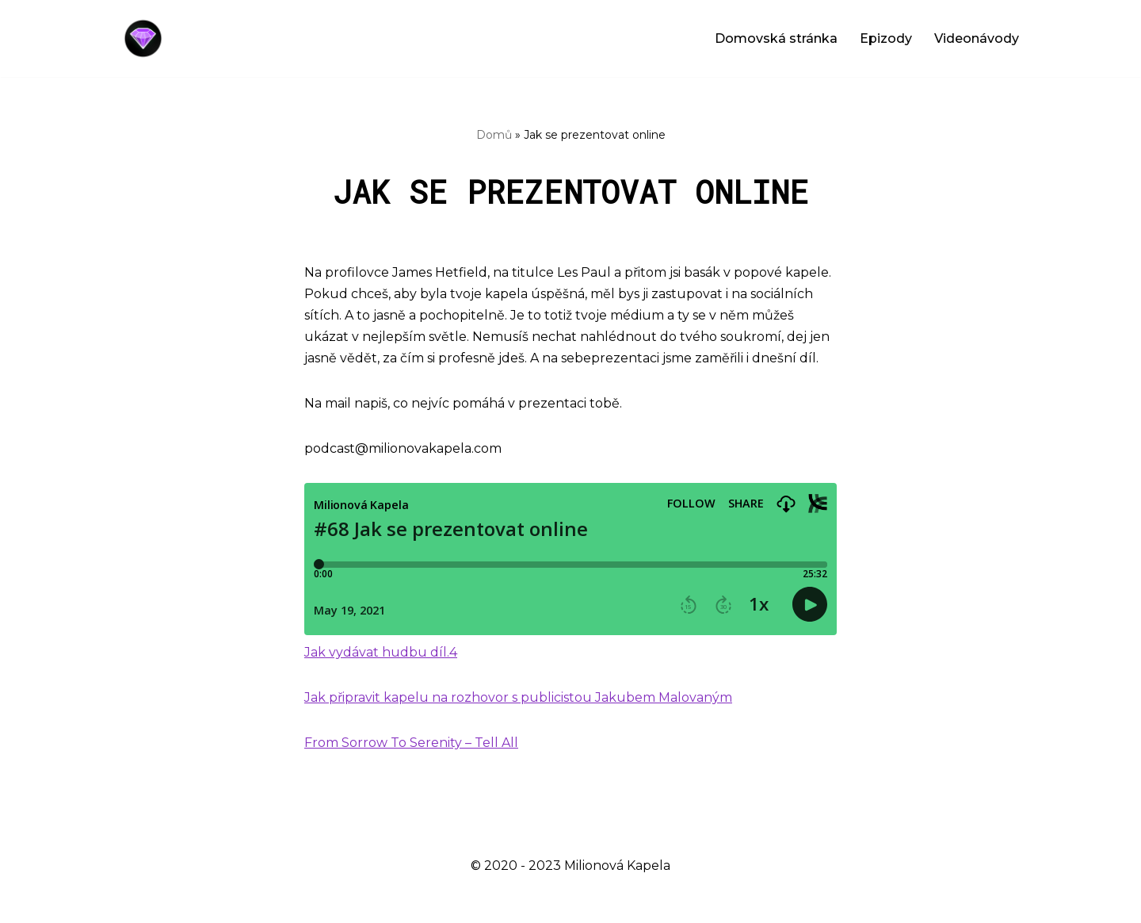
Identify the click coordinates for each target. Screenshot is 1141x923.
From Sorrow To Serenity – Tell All (411, 742)
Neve (135, 902)
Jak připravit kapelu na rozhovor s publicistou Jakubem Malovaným (518, 697)
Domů (494, 135)
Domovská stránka (776, 38)
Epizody (886, 38)
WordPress (247, 902)
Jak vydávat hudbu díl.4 (380, 652)
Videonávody (976, 38)
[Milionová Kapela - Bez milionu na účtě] (147, 38)
